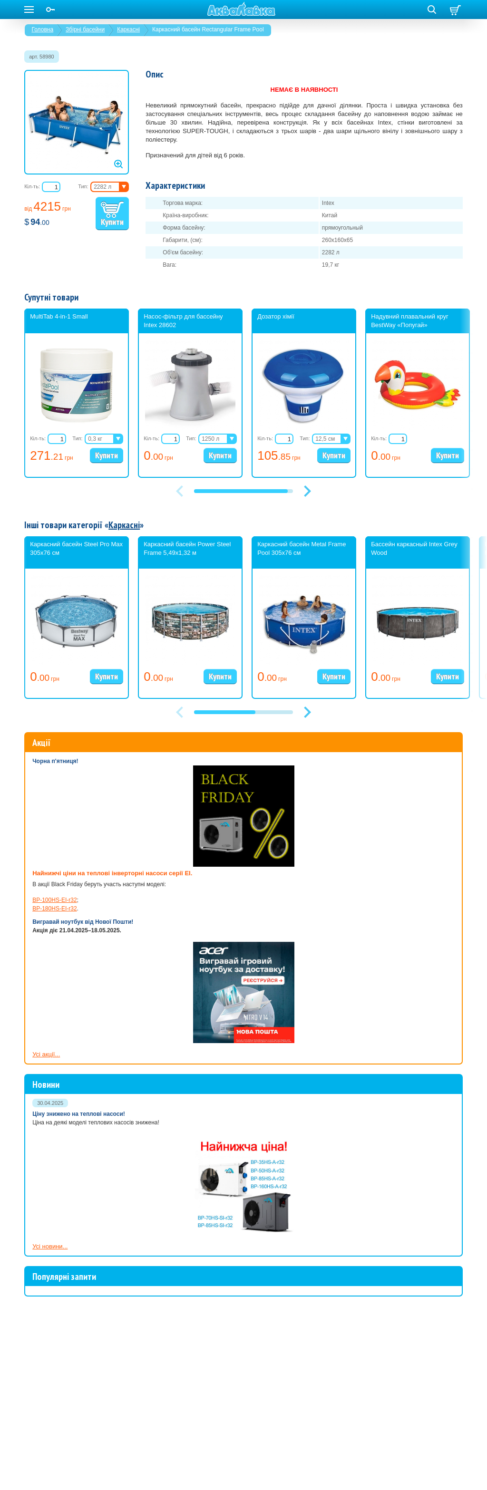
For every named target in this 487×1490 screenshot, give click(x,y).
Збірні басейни (85, 29)
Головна (43, 29)
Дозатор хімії (275, 316)
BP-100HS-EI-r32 (54, 900)
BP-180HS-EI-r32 (54, 908)
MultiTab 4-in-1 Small (59, 316)
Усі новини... (50, 1246)
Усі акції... (46, 1054)
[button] (307, 491)
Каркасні (128, 29)
